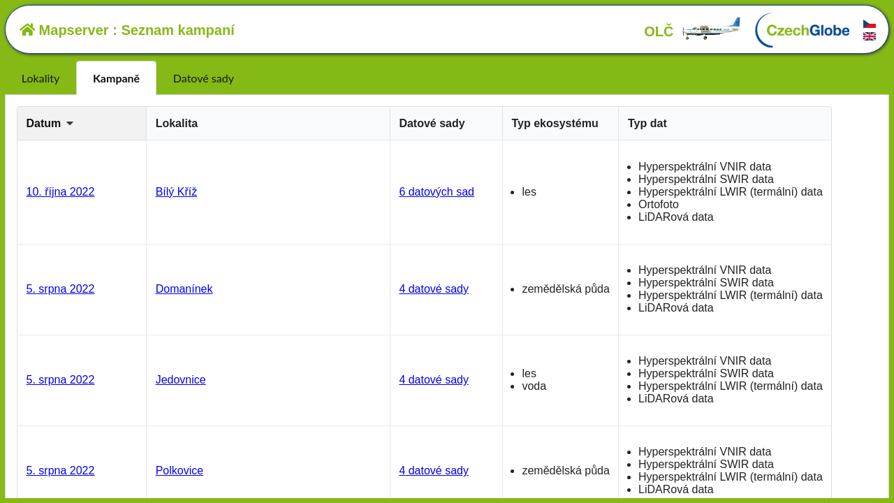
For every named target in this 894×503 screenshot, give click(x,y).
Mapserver (64, 30)
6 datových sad (436, 192)
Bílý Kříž (177, 192)
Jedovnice (181, 380)
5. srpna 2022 (61, 289)
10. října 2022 (61, 192)
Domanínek (184, 289)
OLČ (693, 31)
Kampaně (116, 78)
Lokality (40, 78)
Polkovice (179, 470)
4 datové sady (434, 289)
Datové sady (203, 78)
